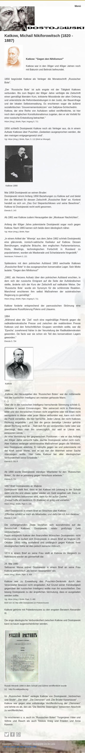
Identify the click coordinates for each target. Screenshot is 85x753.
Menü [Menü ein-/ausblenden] (78, 6)
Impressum (26, 744)
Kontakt (16, 744)
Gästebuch (6, 744)
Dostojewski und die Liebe (44, 744)
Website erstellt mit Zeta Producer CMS (20, 747)
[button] (6, 734)
